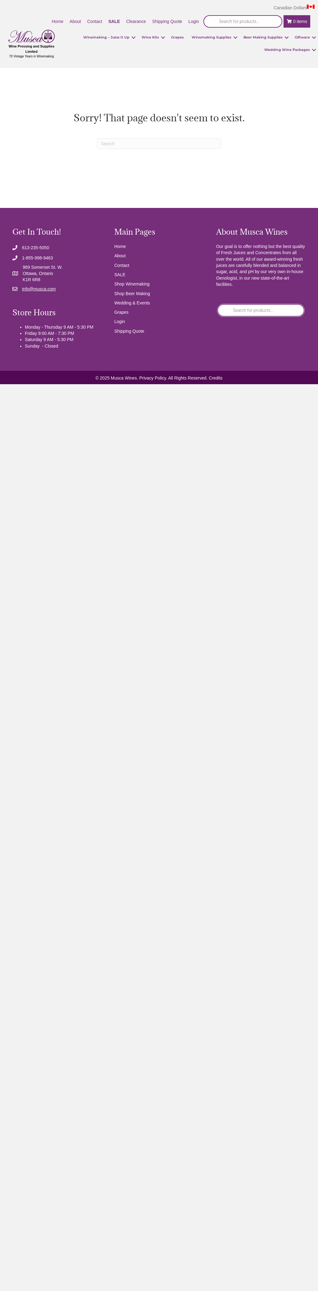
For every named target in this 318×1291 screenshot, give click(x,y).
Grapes (177, 37)
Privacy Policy (152, 378)
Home (120, 246)
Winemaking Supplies (211, 37)
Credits (215, 378)
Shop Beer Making (132, 293)
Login (119, 321)
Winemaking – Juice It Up (106, 37)
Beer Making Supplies (263, 37)
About (120, 255)
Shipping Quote (129, 331)
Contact (121, 265)
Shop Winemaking (132, 283)
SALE (119, 274)
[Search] (159, 143)
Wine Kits (150, 37)
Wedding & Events (132, 302)
